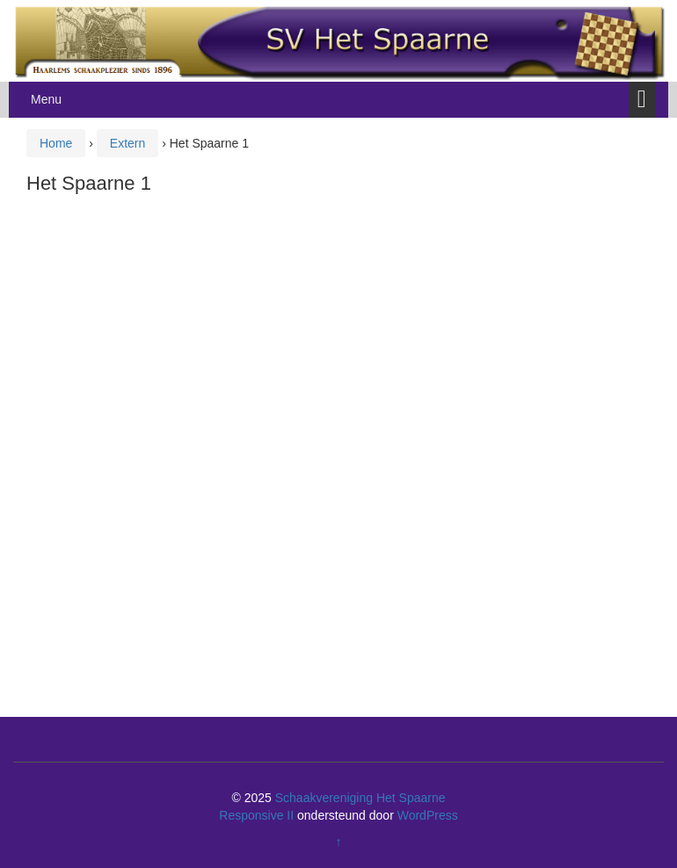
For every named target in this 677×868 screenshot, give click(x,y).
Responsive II (256, 815)
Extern (127, 143)
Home (56, 143)
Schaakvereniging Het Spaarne (360, 798)
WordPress (427, 815)
